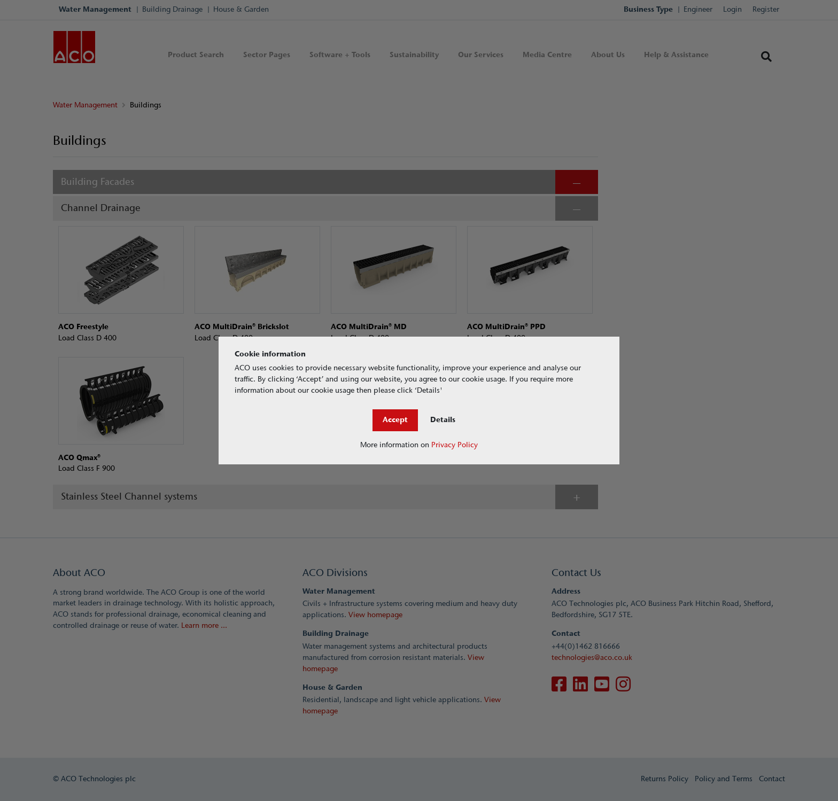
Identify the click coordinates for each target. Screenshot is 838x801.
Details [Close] (442, 420)
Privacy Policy (454, 445)
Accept (395, 420)
